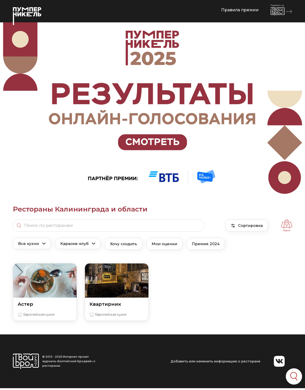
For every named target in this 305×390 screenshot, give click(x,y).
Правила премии (240, 9)
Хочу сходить (123, 244)
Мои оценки (164, 244)
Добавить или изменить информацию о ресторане (215, 361)
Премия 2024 (206, 244)
